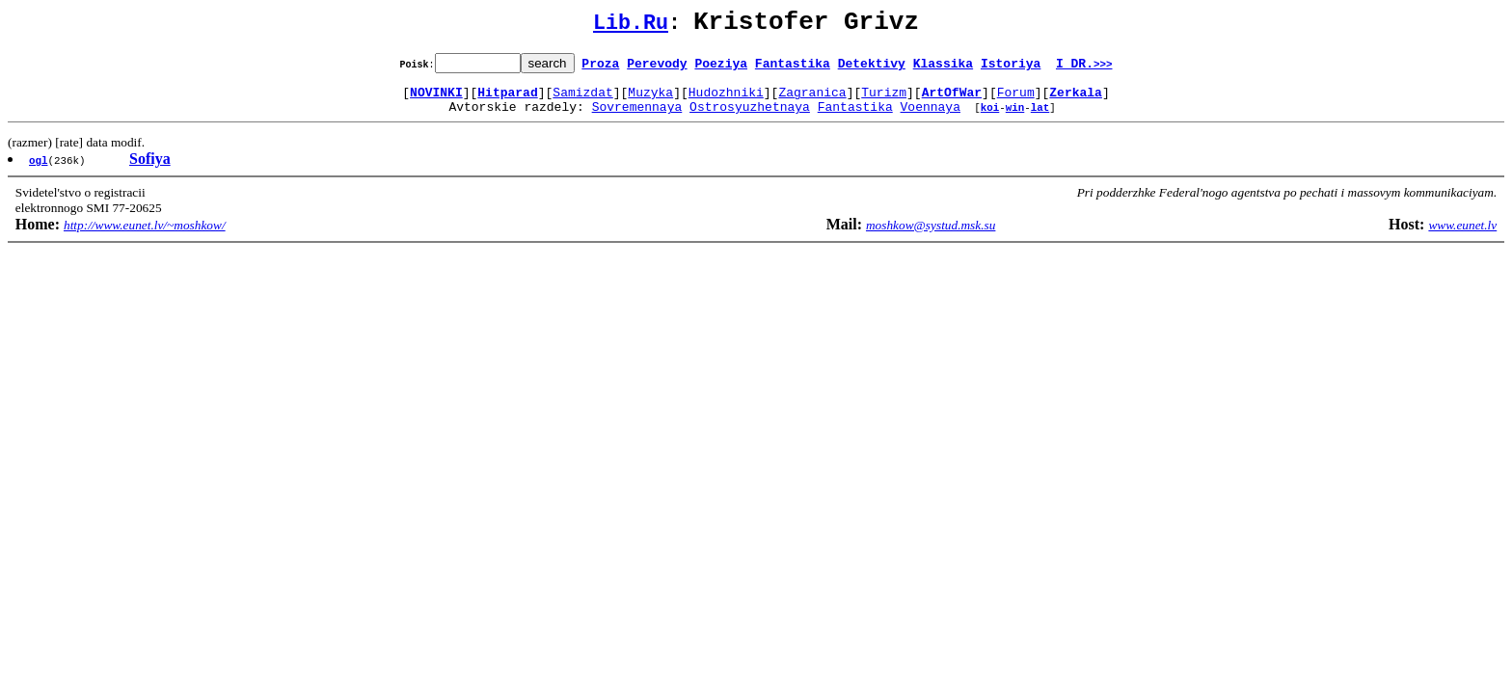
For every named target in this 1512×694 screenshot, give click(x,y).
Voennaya (930, 117)
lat (1040, 118)
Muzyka (650, 100)
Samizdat (582, 100)
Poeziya (720, 68)
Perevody (657, 68)
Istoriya (1010, 68)
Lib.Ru (630, 26)
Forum (1016, 100)
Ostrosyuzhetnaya (749, 117)
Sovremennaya (637, 117)
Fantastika (792, 68)
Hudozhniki (726, 100)
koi (990, 118)
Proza (600, 68)
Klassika (943, 68)
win (1015, 118)
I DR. (1084, 68)
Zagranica (812, 100)
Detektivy (871, 68)
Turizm (883, 100)
